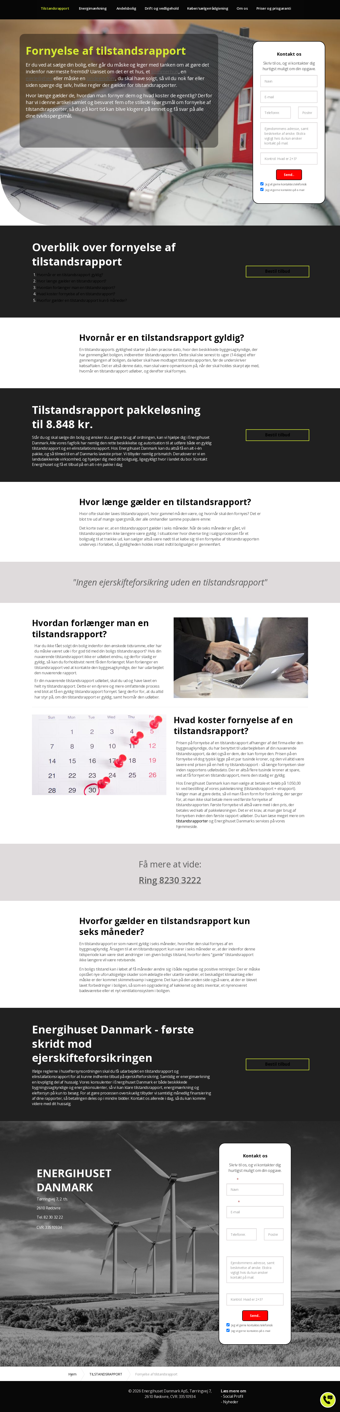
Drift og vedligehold (168, 9)
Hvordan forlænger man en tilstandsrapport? (76, 287)
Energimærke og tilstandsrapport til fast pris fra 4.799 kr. (12, 9)
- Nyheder (229, 1401)
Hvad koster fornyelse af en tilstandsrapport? (76, 293)
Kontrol (233, 1289)
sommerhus (164, 71)
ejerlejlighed (39, 78)
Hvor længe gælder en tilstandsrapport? (71, 281)
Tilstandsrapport (55, 9)
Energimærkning (95, 9)
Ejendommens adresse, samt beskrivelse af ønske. (251, 1249)
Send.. (289, 174)
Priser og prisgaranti (283, 9)
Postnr (270, 1224)
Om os (250, 9)
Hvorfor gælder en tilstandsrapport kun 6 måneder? (82, 300)
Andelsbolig (131, 9)
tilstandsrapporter (192, 821)
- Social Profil (232, 1396)
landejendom (101, 78)
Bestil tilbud (277, 271)
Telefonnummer (240, 1224)
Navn (232, 1179)
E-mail (233, 1202)
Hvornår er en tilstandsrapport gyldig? (70, 274)
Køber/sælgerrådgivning (215, 9)
